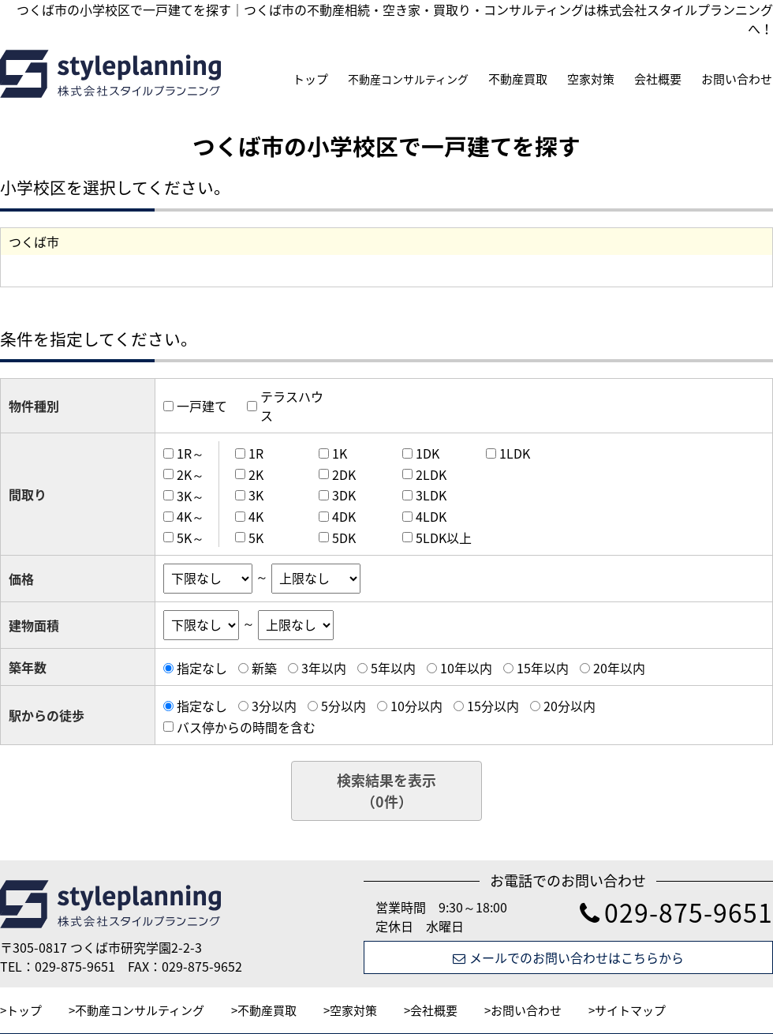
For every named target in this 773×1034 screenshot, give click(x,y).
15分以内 (493, 705)
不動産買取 (517, 79)
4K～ (190, 516)
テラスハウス (291, 406)
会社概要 (658, 79)
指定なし (202, 667)
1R (255, 453)
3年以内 (323, 667)
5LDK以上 (444, 537)
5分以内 (343, 705)
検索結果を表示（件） (386, 791)
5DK (344, 537)
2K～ (190, 474)
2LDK (431, 474)
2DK (344, 474)
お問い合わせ (736, 79)
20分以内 (569, 705)
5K (255, 537)
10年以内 (466, 667)
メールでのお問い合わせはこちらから (568, 957)
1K (339, 453)
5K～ (190, 537)
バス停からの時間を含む (246, 726)
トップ (310, 79)
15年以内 (543, 667)
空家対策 (590, 79)
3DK (344, 494)
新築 (264, 667)
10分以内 (416, 705)
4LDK (431, 516)
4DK (344, 516)
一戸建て (202, 405)
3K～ (190, 494)
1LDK (514, 453)
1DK (427, 453)
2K (255, 474)
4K (255, 516)
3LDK (431, 494)
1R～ (190, 453)
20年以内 (619, 667)
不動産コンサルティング (408, 79)
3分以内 (274, 705)
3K (255, 494)
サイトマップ (630, 1010)
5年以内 (393, 667)
